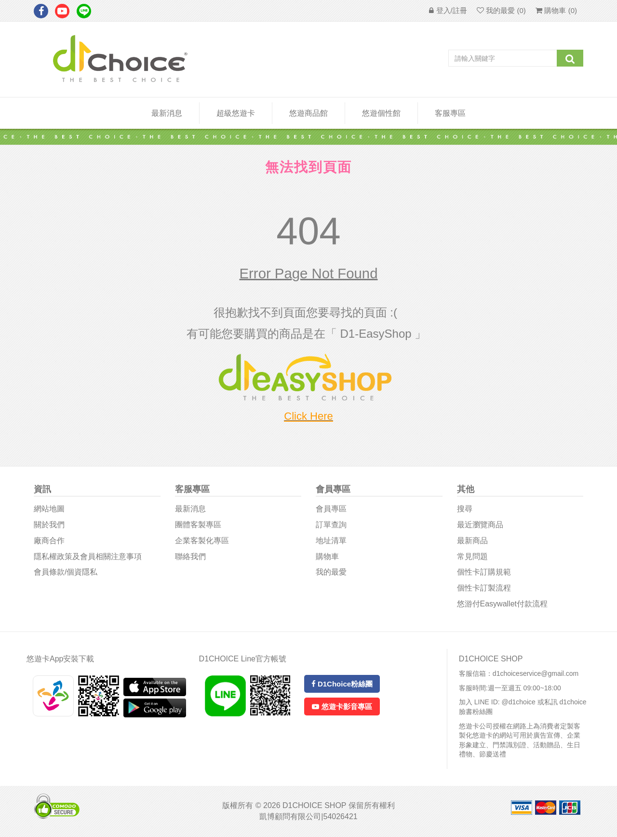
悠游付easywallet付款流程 (502, 604)
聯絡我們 (190, 556)
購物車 (327, 556)
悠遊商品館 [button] (308, 113)
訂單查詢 (331, 525)
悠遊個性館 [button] (381, 113)
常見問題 (472, 556)
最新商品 (472, 540)
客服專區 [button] (450, 113)
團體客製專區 (198, 525)
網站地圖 (49, 509)
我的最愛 (331, 572)
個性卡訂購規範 (484, 572)
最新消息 (166, 113)
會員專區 (331, 509)
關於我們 (49, 525)
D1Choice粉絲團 (342, 684)
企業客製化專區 (202, 540)
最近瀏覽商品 (480, 525)
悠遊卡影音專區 (342, 706)
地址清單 (331, 540)
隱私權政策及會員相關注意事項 (88, 556)
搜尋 (464, 509)
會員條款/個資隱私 (65, 572)
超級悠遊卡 (235, 113)
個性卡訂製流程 (484, 588)
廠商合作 (49, 540)
